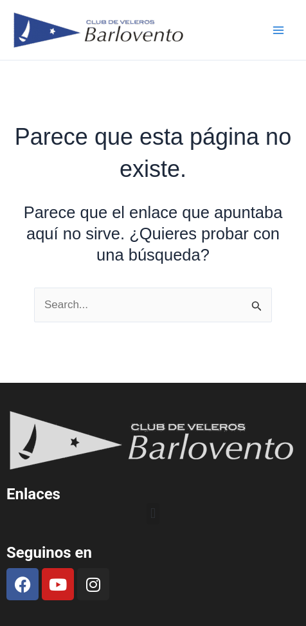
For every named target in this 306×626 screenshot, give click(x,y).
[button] (153, 513)
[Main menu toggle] (279, 30)
